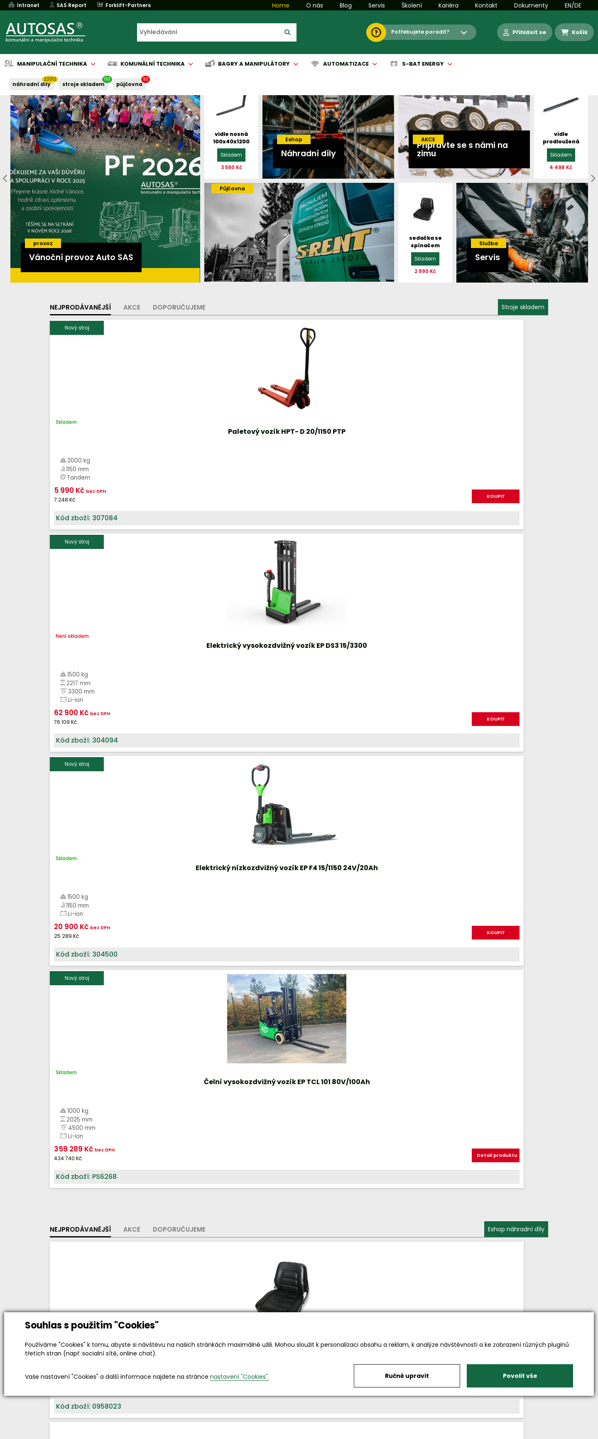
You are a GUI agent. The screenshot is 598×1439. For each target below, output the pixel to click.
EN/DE (573, 5)
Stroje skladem (523, 307)
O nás (314, 5)
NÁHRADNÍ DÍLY (31, 84)
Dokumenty (531, 5)
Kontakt (486, 5)
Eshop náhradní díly (516, 579)
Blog (346, 5)
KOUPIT (143, 505)
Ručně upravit (407, 1376)
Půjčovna (314, 1433)
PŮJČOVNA (129, 84)
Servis (376, 5)
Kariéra (448, 5)
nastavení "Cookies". (239, 1377)
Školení (412, 5)
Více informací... (457, 936)
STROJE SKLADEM (83, 84)
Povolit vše (520, 1376)
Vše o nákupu (78, 1433)
